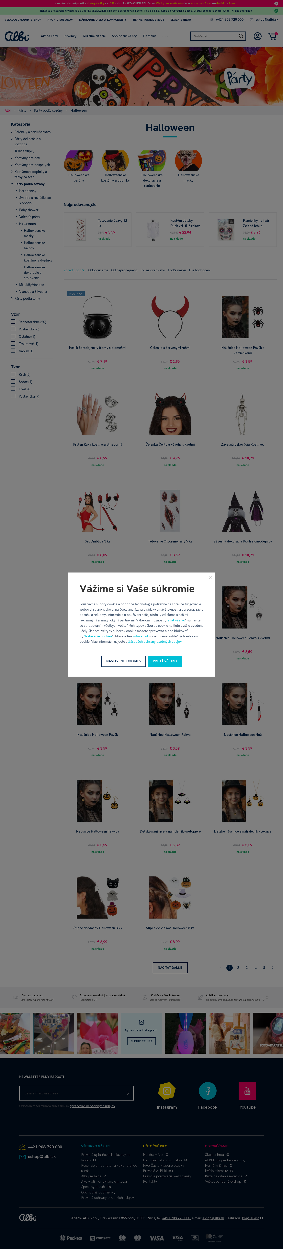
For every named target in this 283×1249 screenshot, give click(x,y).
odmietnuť (140, 636)
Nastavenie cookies (98, 636)
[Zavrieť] (210, 577)
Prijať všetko (175, 620)
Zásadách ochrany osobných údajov (155, 642)
